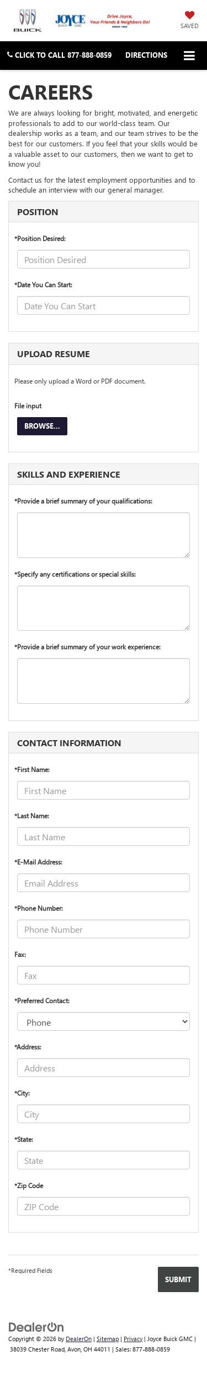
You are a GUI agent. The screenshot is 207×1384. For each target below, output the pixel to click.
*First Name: (32, 769)
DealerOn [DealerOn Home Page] (79, 1338)
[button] (59, 55)
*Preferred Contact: (42, 1000)
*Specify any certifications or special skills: (75, 574)
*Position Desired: (40, 238)
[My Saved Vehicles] (190, 19)
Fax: (20, 954)
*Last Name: (31, 815)
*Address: (27, 1046)
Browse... (42, 425)
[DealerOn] (36, 1326)
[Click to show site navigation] (189, 55)
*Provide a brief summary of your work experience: (87, 646)
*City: (22, 1092)
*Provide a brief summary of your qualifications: (83, 500)
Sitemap (108, 1338)
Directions (146, 54)
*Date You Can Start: (43, 284)
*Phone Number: (38, 908)
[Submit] (178, 1279)
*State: (23, 1139)
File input (27, 405)
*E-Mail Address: (38, 861)
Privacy (133, 1338)
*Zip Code (28, 1185)
